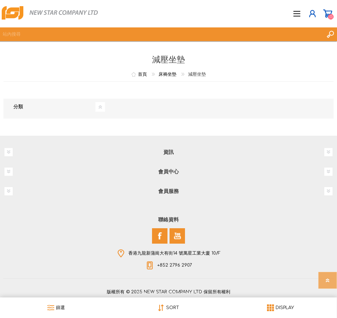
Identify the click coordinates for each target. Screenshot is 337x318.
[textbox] (161, 34)
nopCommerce (182, 293)
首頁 (142, 74)
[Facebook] (159, 236)
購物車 (327, 13)
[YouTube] (177, 236)
